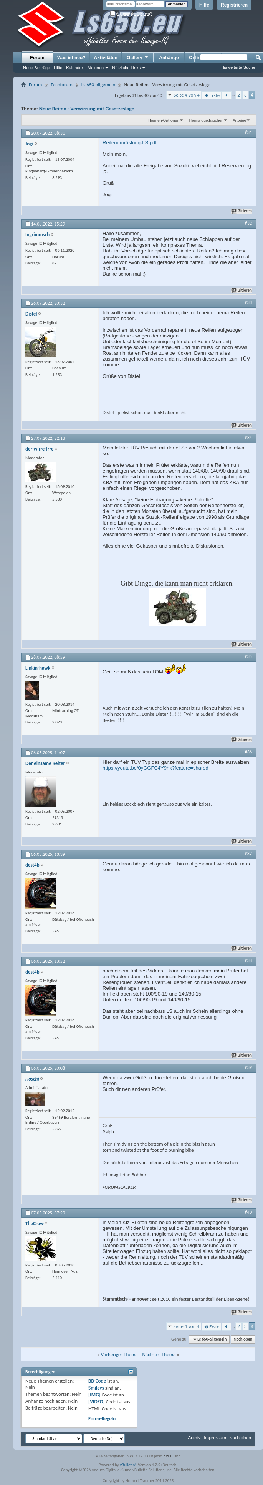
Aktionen (95, 67)
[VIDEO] (96, 1402)
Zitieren (242, 211)
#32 (248, 223)
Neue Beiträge (36, 67)
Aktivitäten (105, 57)
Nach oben (242, 1339)
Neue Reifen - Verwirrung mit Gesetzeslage (86, 108)
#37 (248, 853)
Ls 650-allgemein (98, 84)
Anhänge (169, 57)
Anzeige (239, 120)
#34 (248, 437)
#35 (248, 656)
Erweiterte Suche (239, 67)
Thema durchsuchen (206, 120)
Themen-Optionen (163, 120)
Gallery (138, 57)
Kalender (74, 67)
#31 (248, 132)
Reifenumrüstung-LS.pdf (130, 142)
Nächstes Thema (158, 1354)
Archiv (194, 1437)
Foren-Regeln (102, 1419)
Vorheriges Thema (119, 1354)
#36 (248, 752)
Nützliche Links (126, 67)
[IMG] (94, 1395)
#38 (248, 960)
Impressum (214, 1437)
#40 (248, 1212)
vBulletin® (128, 1464)
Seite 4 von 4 (187, 95)
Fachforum (61, 84)
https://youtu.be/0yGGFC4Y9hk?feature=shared (155, 768)
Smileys (96, 1388)
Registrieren (234, 5)
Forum (37, 57)
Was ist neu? (71, 57)
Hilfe (204, 5)
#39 (248, 1067)
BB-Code (97, 1381)
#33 (248, 302)
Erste (212, 95)
